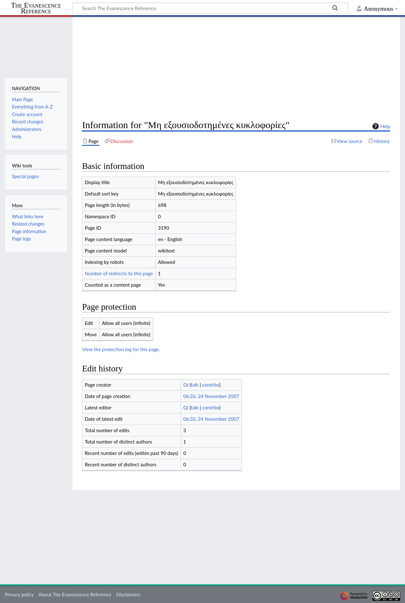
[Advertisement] (236, 68)
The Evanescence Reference (36, 8)
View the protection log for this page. (121, 349)
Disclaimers (128, 594)
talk (194, 385)
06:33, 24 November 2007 (211, 419)
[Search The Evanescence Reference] (210, 8)
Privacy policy (19, 594)
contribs (210, 385)
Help (380, 126)
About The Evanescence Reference (75, 594)
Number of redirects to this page (119, 273)
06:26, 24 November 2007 (211, 396)
